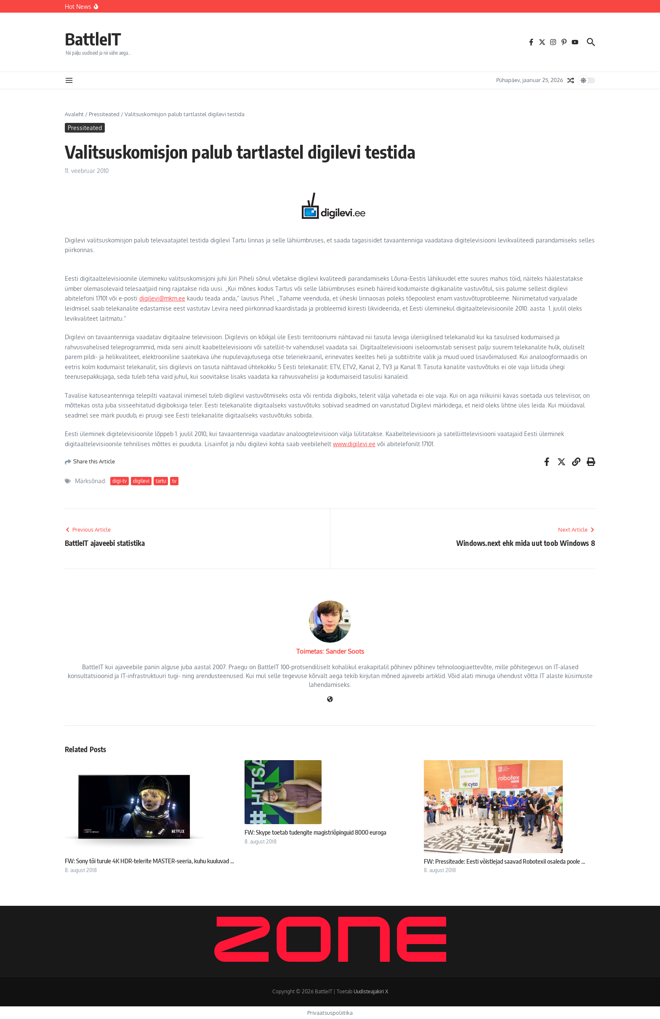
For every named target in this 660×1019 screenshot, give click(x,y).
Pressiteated (104, 114)
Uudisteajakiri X (371, 991)
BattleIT (93, 38)
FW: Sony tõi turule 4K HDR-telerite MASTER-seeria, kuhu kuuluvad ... (149, 861)
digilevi (141, 481)
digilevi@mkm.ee (162, 298)
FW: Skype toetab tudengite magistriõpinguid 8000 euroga (315, 832)
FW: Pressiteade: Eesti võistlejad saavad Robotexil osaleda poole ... (504, 861)
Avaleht (74, 114)
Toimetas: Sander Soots (330, 651)
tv (174, 481)
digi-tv (119, 481)
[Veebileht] (330, 699)
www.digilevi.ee (354, 443)
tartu (161, 481)
